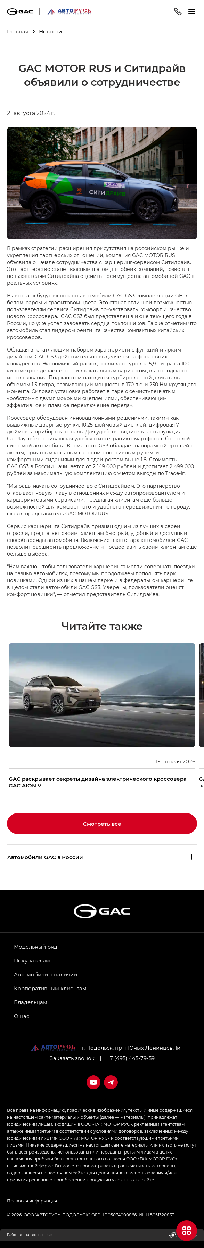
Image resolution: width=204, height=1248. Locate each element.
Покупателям (32, 960)
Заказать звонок (72, 1058)
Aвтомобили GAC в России (45, 856)
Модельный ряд (35, 946)
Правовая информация (32, 1201)
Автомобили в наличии (45, 974)
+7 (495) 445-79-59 (131, 1058)
